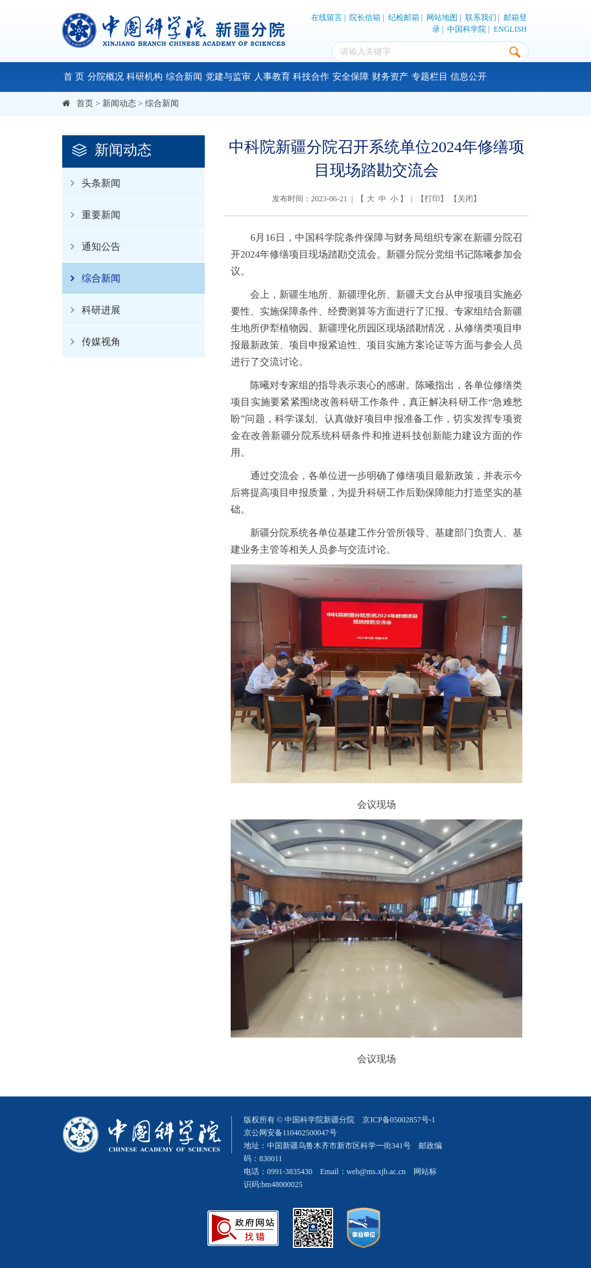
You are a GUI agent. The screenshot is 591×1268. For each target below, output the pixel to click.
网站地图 (442, 17)
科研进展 (91, 310)
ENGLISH (510, 29)
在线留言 (326, 17)
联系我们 (480, 17)
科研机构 (144, 77)
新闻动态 (119, 103)
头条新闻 (91, 183)
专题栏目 (429, 77)
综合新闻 (184, 77)
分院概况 (105, 77)
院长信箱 (364, 17)
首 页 (74, 77)
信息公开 (468, 77)
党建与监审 (228, 77)
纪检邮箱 (403, 17)
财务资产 (390, 77)
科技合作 (311, 77)
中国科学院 (466, 29)
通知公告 (91, 246)
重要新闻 (91, 214)
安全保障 (350, 77)
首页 (84, 103)
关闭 (465, 198)
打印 (432, 198)
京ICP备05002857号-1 (398, 1119)
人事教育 (272, 77)
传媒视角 (91, 341)
